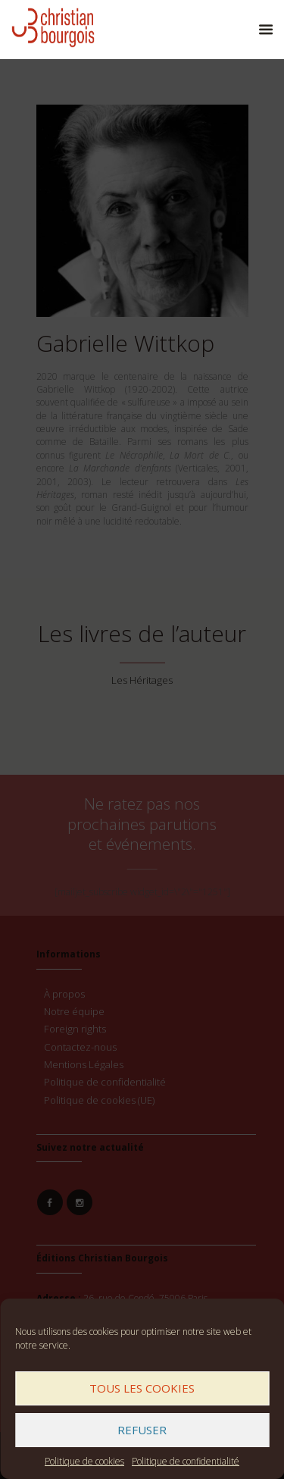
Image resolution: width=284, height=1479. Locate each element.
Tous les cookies (142, 1388)
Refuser (142, 1429)
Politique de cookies (84, 1461)
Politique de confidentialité (185, 1461)
